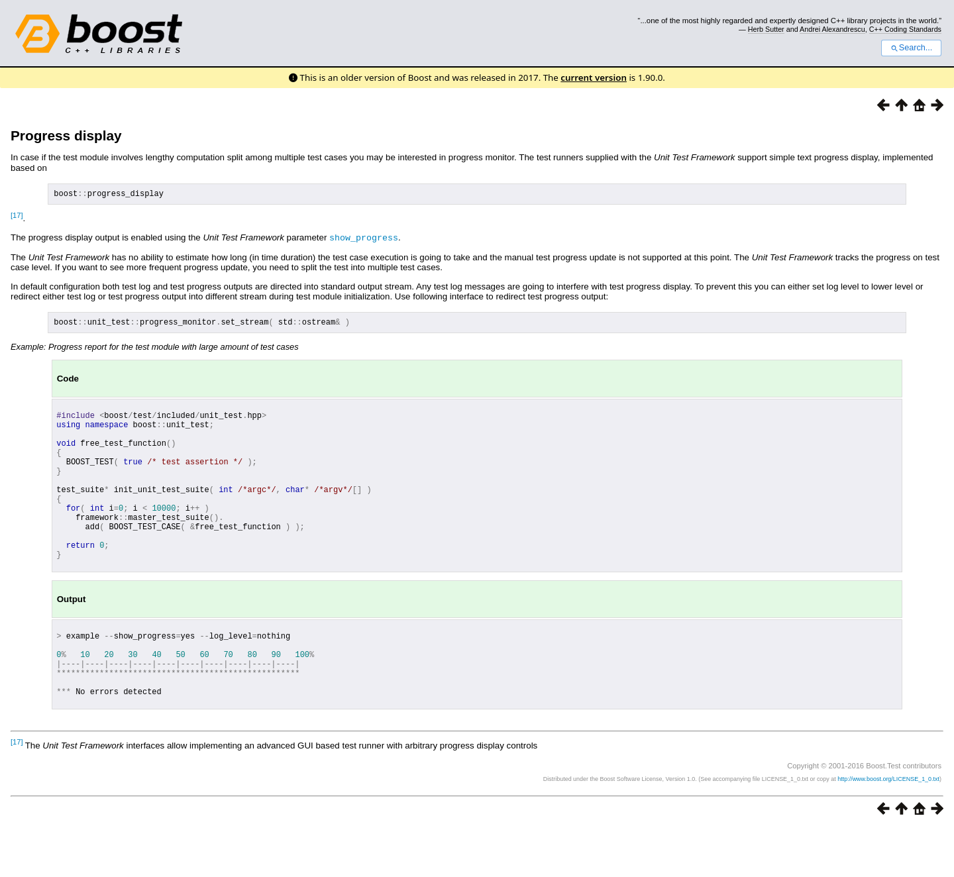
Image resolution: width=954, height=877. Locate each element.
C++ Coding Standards (905, 29)
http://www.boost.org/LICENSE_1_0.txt (888, 828)
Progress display (66, 135)
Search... (911, 47)
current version (593, 77)
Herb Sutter (766, 29)
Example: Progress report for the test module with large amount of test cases (155, 350)
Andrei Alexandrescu (832, 29)
